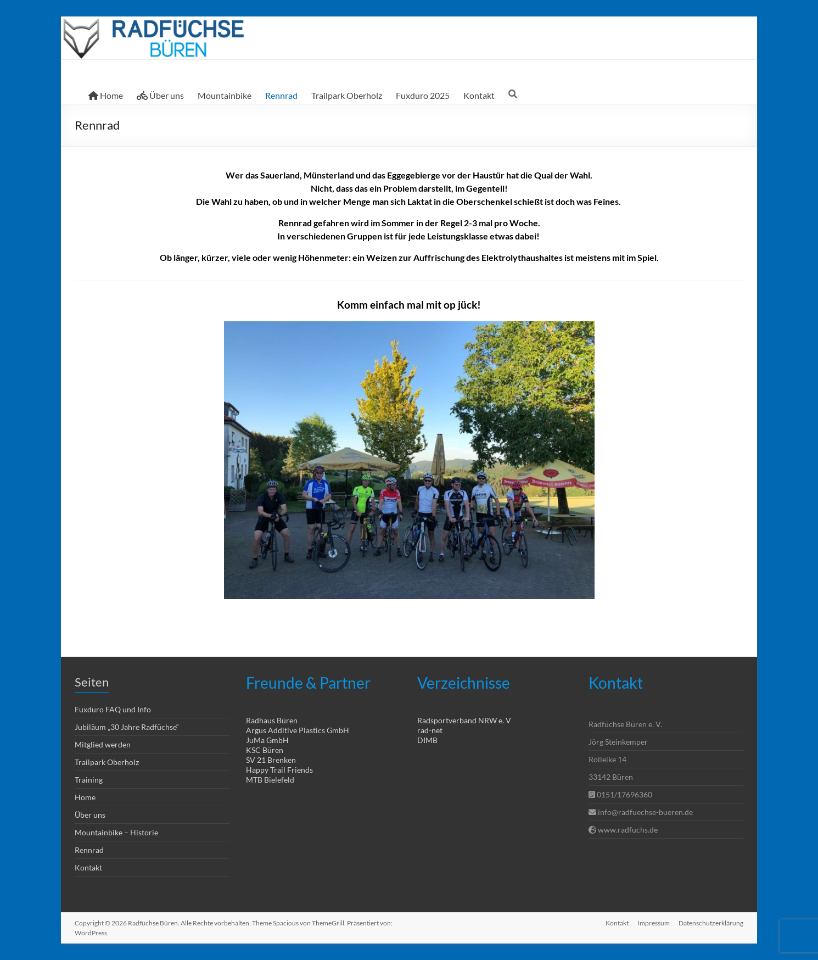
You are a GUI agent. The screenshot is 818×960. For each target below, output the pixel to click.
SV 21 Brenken (271, 759)
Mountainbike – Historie (116, 832)
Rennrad (281, 95)
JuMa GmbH (267, 740)
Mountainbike (224, 95)
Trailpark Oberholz (346, 95)
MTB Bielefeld (270, 779)
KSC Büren (264, 750)
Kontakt (479, 95)
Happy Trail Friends (279, 769)
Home (105, 95)
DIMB (427, 740)
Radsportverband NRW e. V (464, 720)
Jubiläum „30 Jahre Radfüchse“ (127, 727)
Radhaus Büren (272, 720)
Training (89, 779)
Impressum (653, 923)
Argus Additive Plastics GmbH (297, 730)
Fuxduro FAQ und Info (113, 709)
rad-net (429, 730)
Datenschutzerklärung (711, 923)
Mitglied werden (103, 744)
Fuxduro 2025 (423, 95)
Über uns (160, 95)
